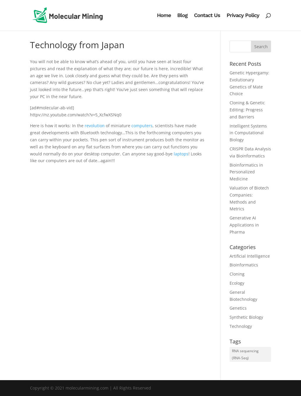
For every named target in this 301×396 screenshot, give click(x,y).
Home (164, 15)
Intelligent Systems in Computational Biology (248, 133)
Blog (182, 15)
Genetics (238, 308)
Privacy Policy (243, 15)
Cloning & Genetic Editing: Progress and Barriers (247, 110)
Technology (241, 326)
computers (142, 125)
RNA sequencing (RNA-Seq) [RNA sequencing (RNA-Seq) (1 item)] (245, 354)
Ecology (237, 283)
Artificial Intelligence (250, 256)
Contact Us (207, 15)
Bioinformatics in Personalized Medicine (246, 172)
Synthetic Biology (246, 317)
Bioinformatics (244, 265)
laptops (181, 154)
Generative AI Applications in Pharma (244, 225)
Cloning (237, 274)
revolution (95, 125)
